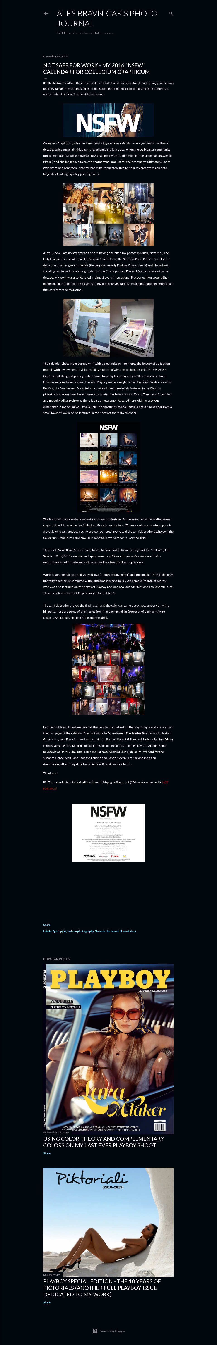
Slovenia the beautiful (108, 931)
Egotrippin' (59, 931)
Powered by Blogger (108, 1331)
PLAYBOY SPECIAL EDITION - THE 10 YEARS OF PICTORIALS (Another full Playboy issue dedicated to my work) (102, 1287)
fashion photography (80, 931)
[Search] (171, 12)
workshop (129, 931)
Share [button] (47, 924)
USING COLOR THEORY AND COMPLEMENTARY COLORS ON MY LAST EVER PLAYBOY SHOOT (103, 1141)
